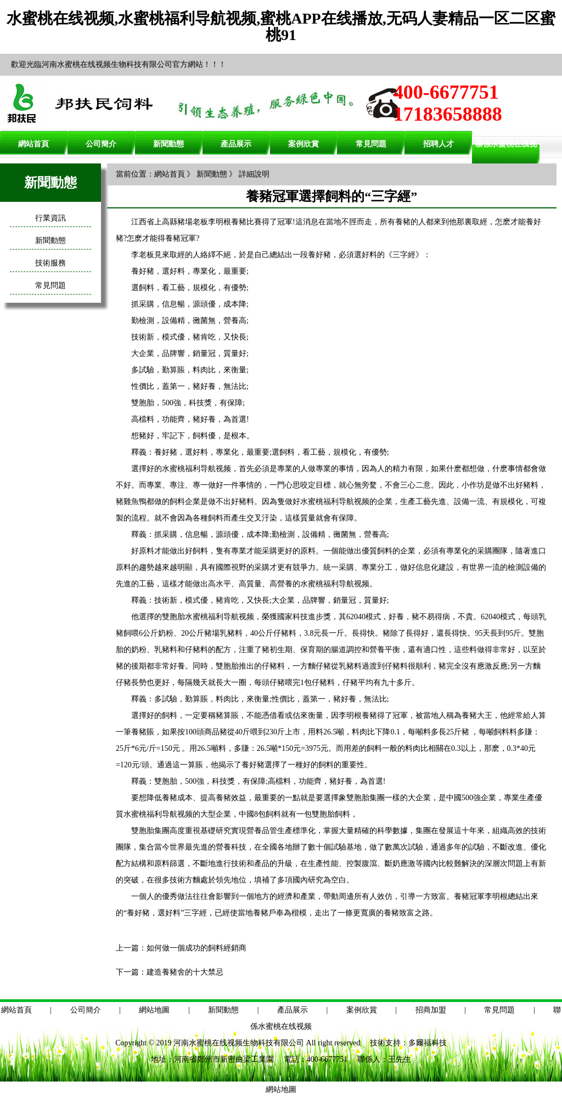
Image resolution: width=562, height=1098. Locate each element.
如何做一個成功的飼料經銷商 (196, 948)
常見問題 (371, 144)
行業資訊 (50, 218)
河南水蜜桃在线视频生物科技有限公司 (238, 1043)
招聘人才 (438, 144)
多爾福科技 (427, 1043)
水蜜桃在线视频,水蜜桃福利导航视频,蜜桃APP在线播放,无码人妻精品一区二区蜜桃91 (281, 26)
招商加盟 (430, 1010)
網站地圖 (154, 1010)
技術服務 (50, 263)
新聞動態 (168, 144)
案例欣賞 (303, 144)
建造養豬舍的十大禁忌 (185, 972)
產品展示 (236, 144)
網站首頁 (33, 144)
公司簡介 (101, 144)
